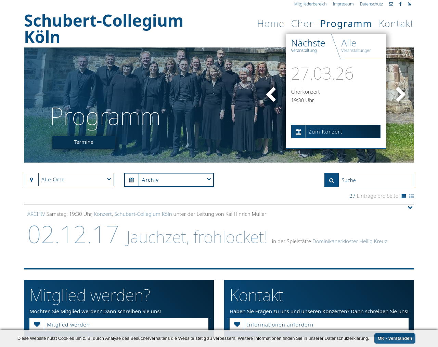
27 (352, 195)
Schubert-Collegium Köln (143, 213)
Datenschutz (371, 3)
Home (271, 23)
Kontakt (396, 23)
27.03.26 (322, 73)
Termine (84, 141)
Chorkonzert (305, 91)
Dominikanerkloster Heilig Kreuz (349, 241)
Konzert (103, 213)
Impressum (343, 3)
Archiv (36, 213)
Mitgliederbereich (310, 3)
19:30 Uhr (302, 100)
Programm (346, 23)
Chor (302, 23)
